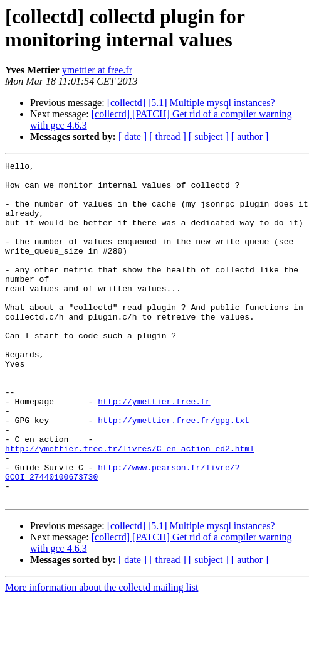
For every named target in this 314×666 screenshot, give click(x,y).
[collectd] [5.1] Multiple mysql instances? (191, 102)
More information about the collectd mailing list (101, 655)
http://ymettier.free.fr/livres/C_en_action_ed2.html (129, 506)
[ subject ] (209, 136)
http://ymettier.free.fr (154, 450)
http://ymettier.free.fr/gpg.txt (173, 472)
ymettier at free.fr (97, 70)
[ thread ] (167, 136)
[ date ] (132, 136)
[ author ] (250, 136)
